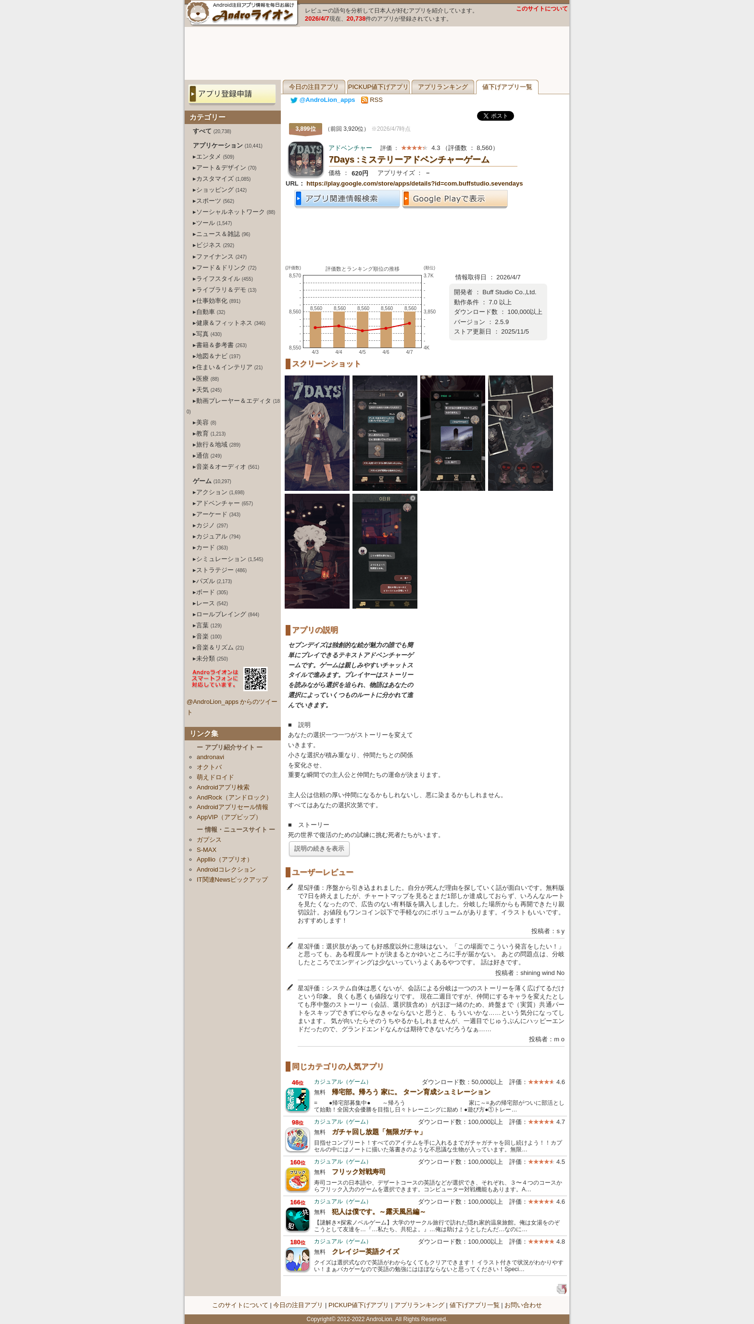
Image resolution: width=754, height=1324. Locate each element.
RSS (372, 99)
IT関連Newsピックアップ (232, 879)
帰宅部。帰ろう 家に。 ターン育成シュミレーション (411, 1092)
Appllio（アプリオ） (225, 859)
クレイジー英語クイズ (365, 1251)
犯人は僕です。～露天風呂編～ (379, 1211)
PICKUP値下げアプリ (378, 86)
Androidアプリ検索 (223, 787)
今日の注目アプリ (314, 86)
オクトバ (209, 767)
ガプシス (209, 839)
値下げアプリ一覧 (507, 86)
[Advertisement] (377, 53)
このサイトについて (542, 8)
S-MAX (206, 849)
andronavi (210, 757)
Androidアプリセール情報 (232, 807)
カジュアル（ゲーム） (343, 1081)
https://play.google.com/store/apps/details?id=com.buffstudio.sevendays (414, 183)
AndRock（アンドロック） (234, 797)
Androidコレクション (226, 869)
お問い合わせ (523, 1305)
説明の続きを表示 (319, 848)
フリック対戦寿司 (359, 1171)
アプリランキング (443, 86)
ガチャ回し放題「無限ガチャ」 (379, 1132)
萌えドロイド (215, 777)
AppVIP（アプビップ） (229, 817)
